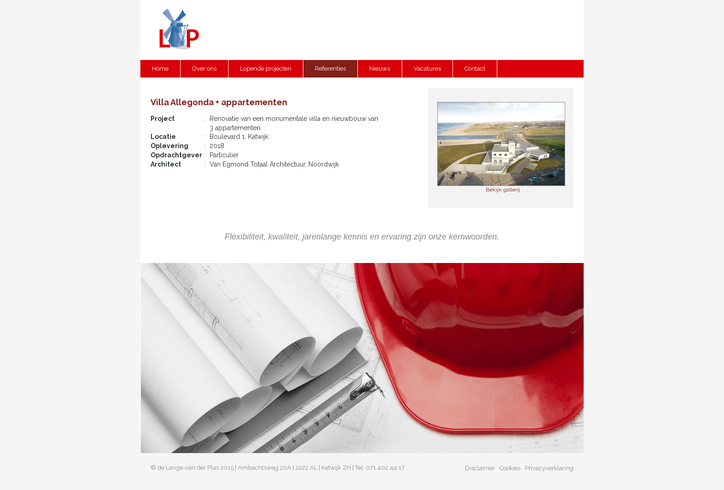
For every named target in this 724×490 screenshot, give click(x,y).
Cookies (510, 468)
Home (160, 68)
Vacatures (427, 68)
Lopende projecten (265, 68)
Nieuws (379, 68)
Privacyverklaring (549, 468)
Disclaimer (480, 468)
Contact (475, 68)
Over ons (204, 68)
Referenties (330, 68)
